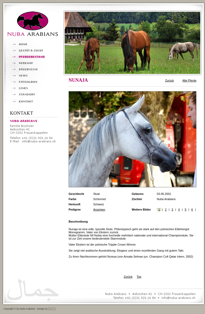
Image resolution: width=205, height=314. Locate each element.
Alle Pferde (189, 80)
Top (139, 276)
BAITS (52, 308)
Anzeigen (99, 209)
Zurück (169, 80)
